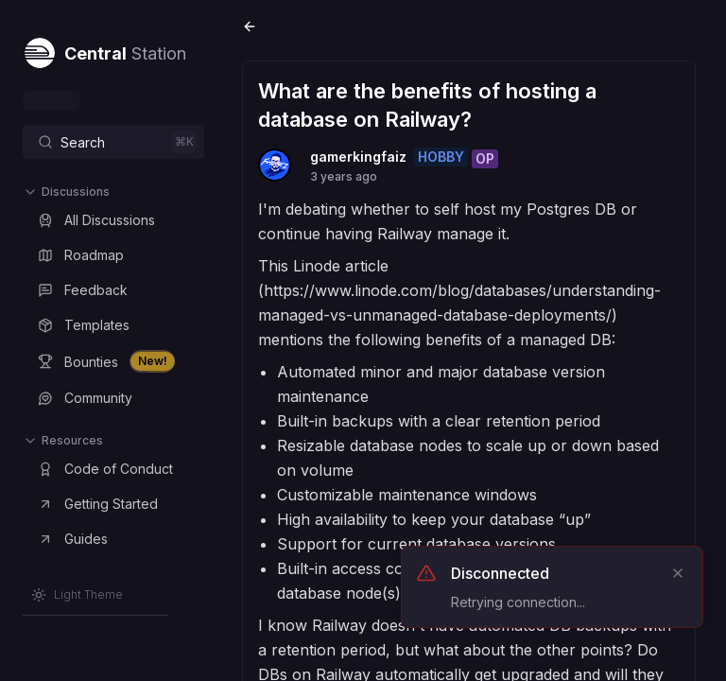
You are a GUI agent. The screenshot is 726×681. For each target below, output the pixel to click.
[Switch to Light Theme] (77, 595)
